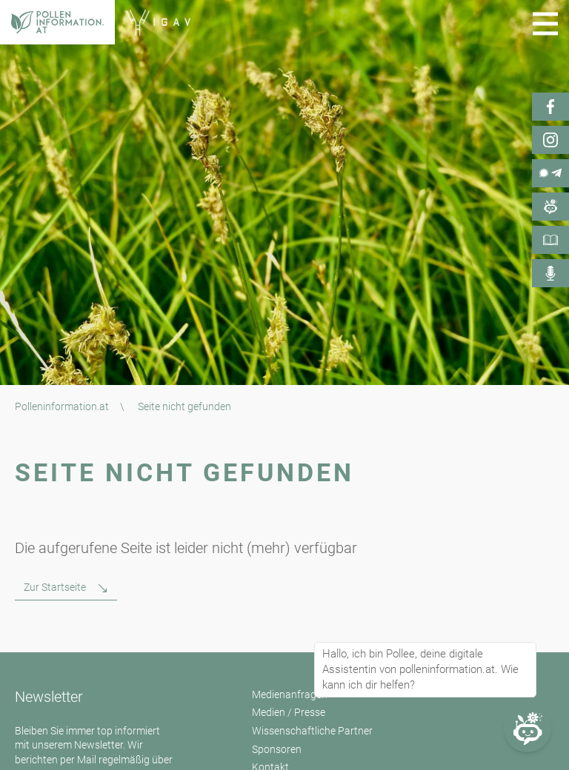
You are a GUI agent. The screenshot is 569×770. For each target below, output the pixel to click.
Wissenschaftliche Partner (312, 731)
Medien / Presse (288, 712)
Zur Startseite (55, 587)
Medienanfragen (289, 694)
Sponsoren (277, 749)
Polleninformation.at (62, 406)
